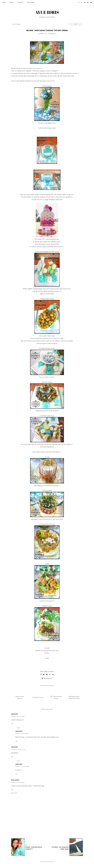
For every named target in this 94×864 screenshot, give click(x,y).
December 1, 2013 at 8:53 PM (22, 733)
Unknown (14, 714)
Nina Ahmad (15, 780)
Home (4, 2)
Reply (12, 723)
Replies (18, 728)
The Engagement (47, 678)
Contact (20, 2)
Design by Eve (51, 861)
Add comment (14, 793)
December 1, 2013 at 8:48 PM (18, 716)
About (12, 2)
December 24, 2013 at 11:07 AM (18, 749)
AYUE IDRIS (47, 12)
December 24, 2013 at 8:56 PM (22, 766)
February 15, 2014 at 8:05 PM (18, 782)
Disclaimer (30, 2)
